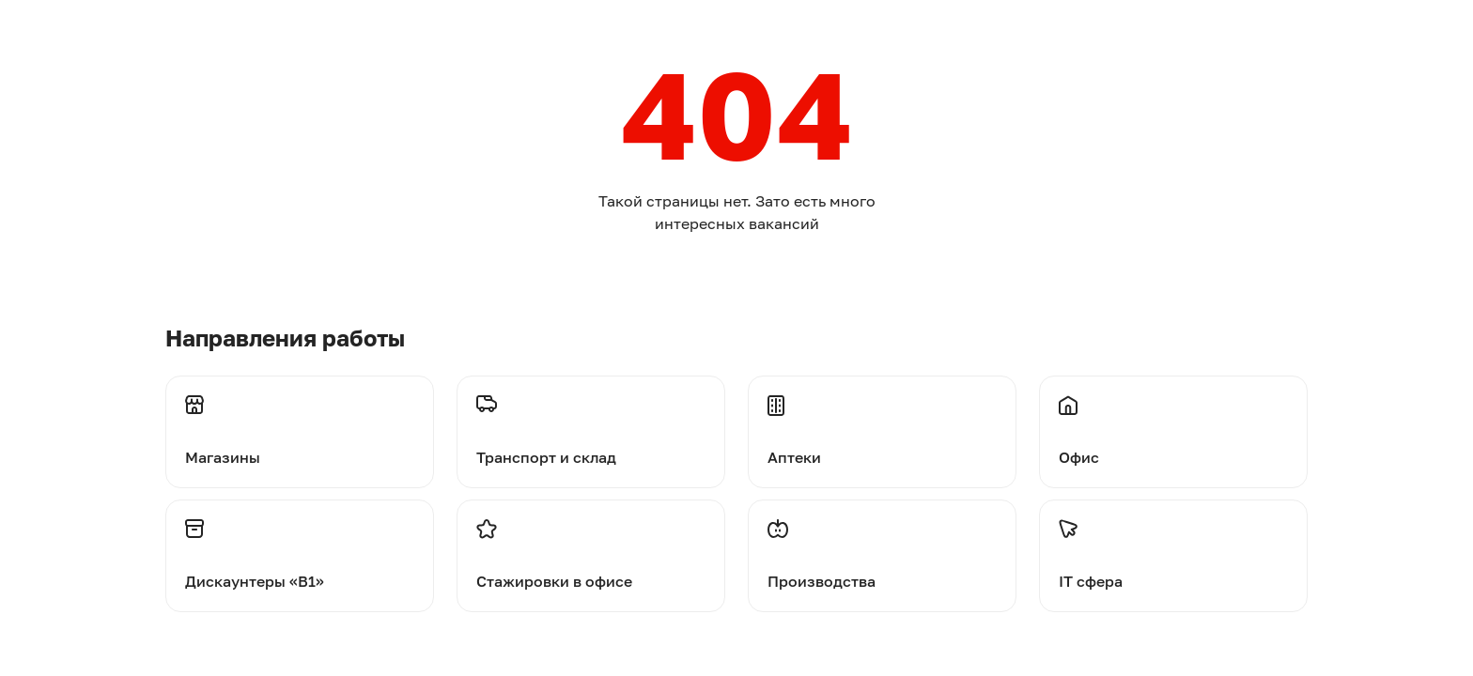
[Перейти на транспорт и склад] (591, 420)
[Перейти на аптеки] (882, 420)
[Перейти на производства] (882, 555)
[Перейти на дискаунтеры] (299, 555)
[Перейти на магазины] (299, 420)
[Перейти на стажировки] (591, 555)
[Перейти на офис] (1173, 420)
